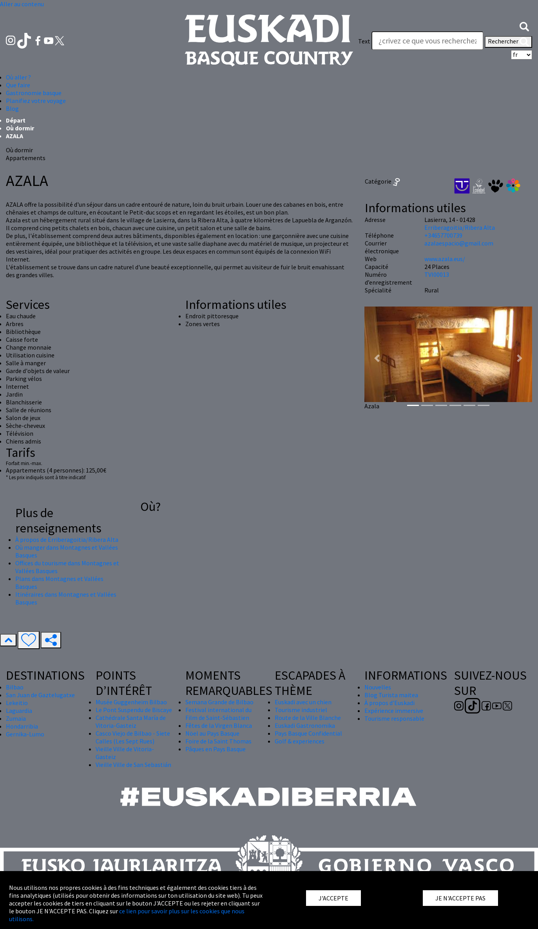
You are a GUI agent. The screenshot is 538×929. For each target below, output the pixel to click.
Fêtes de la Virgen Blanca (218, 725)
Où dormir (20, 128)
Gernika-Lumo (25, 734)
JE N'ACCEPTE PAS (460, 898)
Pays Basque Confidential (308, 733)
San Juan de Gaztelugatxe (40, 695)
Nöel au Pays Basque (212, 733)
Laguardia (19, 710)
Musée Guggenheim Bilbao (131, 702)
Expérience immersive (393, 710)
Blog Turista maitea (391, 695)
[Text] (427, 40)
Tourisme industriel (301, 710)
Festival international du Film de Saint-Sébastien (218, 714)
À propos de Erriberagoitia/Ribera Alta (66, 539)
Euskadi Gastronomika (305, 725)
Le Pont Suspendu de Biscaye (134, 710)
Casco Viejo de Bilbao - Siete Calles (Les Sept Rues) (133, 737)
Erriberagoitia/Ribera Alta (459, 227)
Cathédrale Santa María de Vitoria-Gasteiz (131, 721)
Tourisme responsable (394, 718)
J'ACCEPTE (333, 898)
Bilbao (15, 687)
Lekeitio (17, 703)
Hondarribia (22, 726)
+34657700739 (443, 235)
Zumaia (16, 718)
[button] (524, 26)
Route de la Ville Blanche (308, 718)
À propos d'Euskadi (389, 703)
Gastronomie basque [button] (34, 93)
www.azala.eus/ (444, 259)
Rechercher (508, 42)
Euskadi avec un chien (303, 702)
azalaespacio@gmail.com (458, 243)
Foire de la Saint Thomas (218, 741)
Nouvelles (377, 687)
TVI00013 (436, 274)
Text (364, 41)
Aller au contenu (22, 4)
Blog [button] (12, 108)
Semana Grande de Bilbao (219, 702)
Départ (15, 120)
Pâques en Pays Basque (215, 749)
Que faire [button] (18, 85)
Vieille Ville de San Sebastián (133, 764)
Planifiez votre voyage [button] (36, 101)
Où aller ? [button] (18, 77)
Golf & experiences (299, 741)
